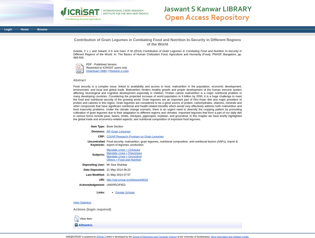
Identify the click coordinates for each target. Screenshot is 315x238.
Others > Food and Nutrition (124, 159)
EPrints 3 (101, 237)
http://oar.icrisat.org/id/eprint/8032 (127, 179)
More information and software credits (229, 237)
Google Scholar (125, 192)
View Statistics (82, 202)
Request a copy (119, 71)
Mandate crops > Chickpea (123, 149)
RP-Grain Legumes (119, 131)
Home (25, 29)
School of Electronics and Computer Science (155, 237)
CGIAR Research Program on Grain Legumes (135, 136)
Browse (42, 29)
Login (8, 29)
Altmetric (84, 225)
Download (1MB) (96, 71)
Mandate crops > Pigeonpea (124, 153)
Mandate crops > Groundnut (124, 156)
